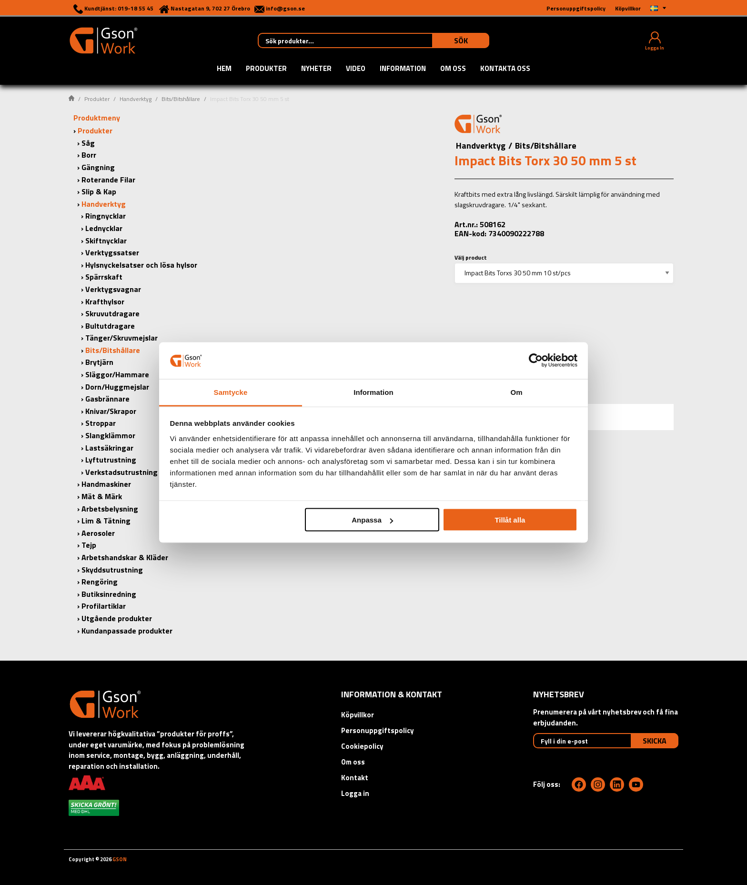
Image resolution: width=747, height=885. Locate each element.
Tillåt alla (510, 520)
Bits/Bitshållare (181, 98)
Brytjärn (99, 362)
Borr (88, 155)
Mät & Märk (101, 496)
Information (403, 69)
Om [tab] (516, 392)
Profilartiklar (103, 606)
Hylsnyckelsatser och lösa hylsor (141, 265)
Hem (224, 69)
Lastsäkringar (109, 447)
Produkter (266, 69)
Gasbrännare (107, 398)
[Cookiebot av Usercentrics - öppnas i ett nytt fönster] (535, 360)
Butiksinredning (108, 594)
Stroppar (100, 423)
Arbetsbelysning (109, 508)
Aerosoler (98, 533)
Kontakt (354, 777)
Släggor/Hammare (117, 374)
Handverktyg (135, 98)
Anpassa (372, 520)
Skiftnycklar (106, 240)
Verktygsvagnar (113, 289)
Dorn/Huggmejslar (117, 386)
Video (355, 69)
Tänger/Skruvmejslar (121, 337)
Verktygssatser (112, 252)
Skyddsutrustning (112, 569)
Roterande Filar (108, 179)
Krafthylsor (104, 301)
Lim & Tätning (106, 520)
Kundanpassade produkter (126, 630)
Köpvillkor (357, 714)
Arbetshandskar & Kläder (124, 557)
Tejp (88, 545)
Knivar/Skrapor (110, 411)
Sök (461, 40)
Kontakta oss (505, 69)
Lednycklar (103, 228)
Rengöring (99, 581)
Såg (88, 143)
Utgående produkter (116, 618)
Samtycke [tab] (231, 392)
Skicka (654, 740)
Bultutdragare (110, 326)
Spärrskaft (103, 276)
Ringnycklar (105, 215)
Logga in (355, 793)
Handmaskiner (106, 484)
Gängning (98, 167)
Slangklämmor (110, 435)
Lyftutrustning (110, 459)
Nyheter (316, 69)
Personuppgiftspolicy (377, 730)
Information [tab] (373, 392)
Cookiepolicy (362, 746)
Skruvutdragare (112, 313)
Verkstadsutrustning (121, 472)
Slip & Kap (98, 191)
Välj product (470, 257)
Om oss (453, 69)
